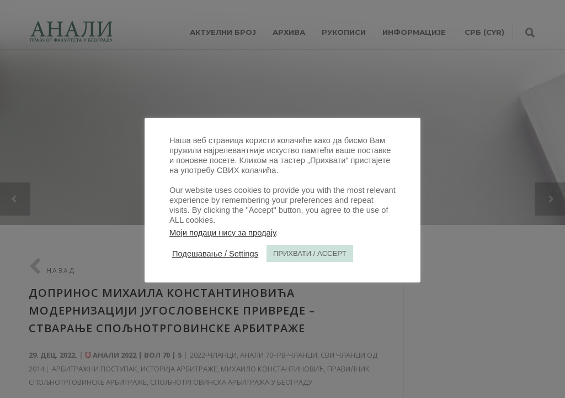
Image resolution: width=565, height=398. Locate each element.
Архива (289, 32)
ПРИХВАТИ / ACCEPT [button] (310, 253)
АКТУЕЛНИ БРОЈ (223, 32)
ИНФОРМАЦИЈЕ (414, 32)
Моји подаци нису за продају (222, 232)
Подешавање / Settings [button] (215, 253)
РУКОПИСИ (344, 32)
